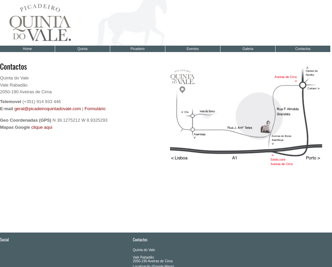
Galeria (247, 49)
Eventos (193, 49)
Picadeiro (138, 49)
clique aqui (41, 127)
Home (27, 49)
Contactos (302, 49)
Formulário (95, 108)
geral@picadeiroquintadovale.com (48, 108)
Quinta (82, 49)
